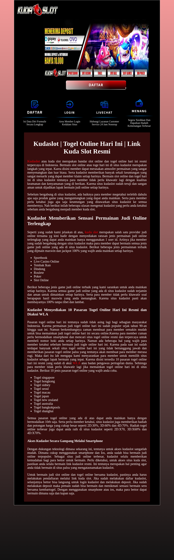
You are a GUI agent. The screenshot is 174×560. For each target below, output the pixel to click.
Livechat (104, 112)
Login (69, 112)
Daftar (96, 85)
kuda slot (91, 232)
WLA (77, 363)
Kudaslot (33, 161)
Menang (139, 110)
